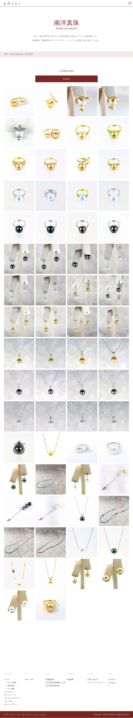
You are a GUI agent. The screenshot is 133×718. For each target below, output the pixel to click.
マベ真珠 (11, 689)
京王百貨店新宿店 (53, 686)
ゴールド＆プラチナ (12, 698)
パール (6, 680)
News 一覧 (29, 680)
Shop (48, 674)
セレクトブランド (11, 704)
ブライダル (8, 701)
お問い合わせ (92, 680)
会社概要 (70, 680)
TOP (6, 54)
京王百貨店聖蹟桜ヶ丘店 (55, 683)
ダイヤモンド (9, 692)
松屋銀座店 (50, 680)
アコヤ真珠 (12, 683)
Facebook (111, 680)
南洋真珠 (11, 686)
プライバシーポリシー (96, 683)
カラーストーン (10, 695)
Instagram (112, 683)
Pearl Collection (16, 54)
